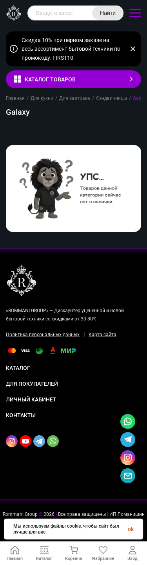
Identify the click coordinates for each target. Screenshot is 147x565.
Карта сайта (102, 334)
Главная (15, 98)
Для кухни (42, 98)
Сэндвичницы (111, 98)
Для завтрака (74, 98)
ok (131, 529)
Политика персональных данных (43, 334)
